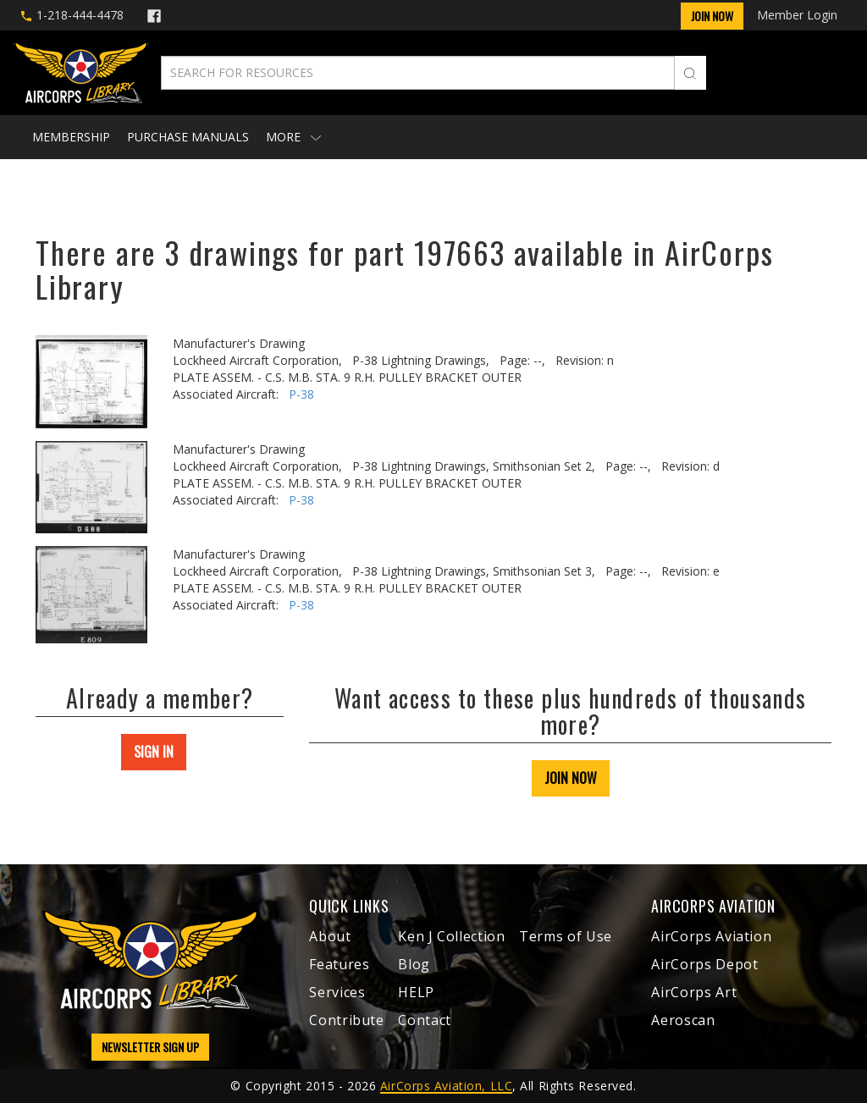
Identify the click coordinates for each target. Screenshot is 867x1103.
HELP (416, 992)
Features (339, 964)
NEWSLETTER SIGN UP (150, 1047)
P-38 (301, 394)
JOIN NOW (570, 778)
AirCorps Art (694, 992)
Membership (71, 137)
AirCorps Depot (704, 964)
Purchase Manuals (188, 137)
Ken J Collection (451, 936)
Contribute (346, 1020)
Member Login (797, 15)
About (330, 936)
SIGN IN (154, 752)
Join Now (712, 16)
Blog (414, 964)
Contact (424, 1020)
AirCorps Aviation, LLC (446, 1086)
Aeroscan (683, 1020)
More (293, 137)
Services (337, 992)
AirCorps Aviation (711, 936)
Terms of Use (565, 936)
